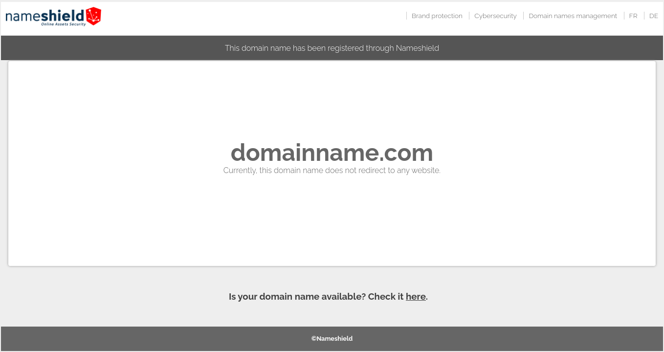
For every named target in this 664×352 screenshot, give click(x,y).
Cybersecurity (495, 16)
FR (633, 16)
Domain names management (573, 16)
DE (653, 16)
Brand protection (437, 16)
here (416, 296)
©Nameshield (332, 338)
